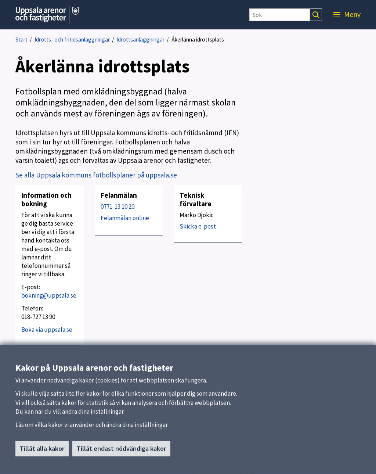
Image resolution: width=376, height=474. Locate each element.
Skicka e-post (198, 226)
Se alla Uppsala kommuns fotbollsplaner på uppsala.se (96, 174)
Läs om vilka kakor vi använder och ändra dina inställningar (91, 427)
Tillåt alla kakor (42, 451)
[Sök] (279, 14)
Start (21, 39)
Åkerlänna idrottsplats (197, 39)
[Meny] (347, 15)
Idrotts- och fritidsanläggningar (72, 39)
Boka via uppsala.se (46, 330)
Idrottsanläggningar (140, 39)
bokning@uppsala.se (48, 295)
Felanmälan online (125, 218)
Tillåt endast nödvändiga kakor (121, 451)
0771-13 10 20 (117, 206)
